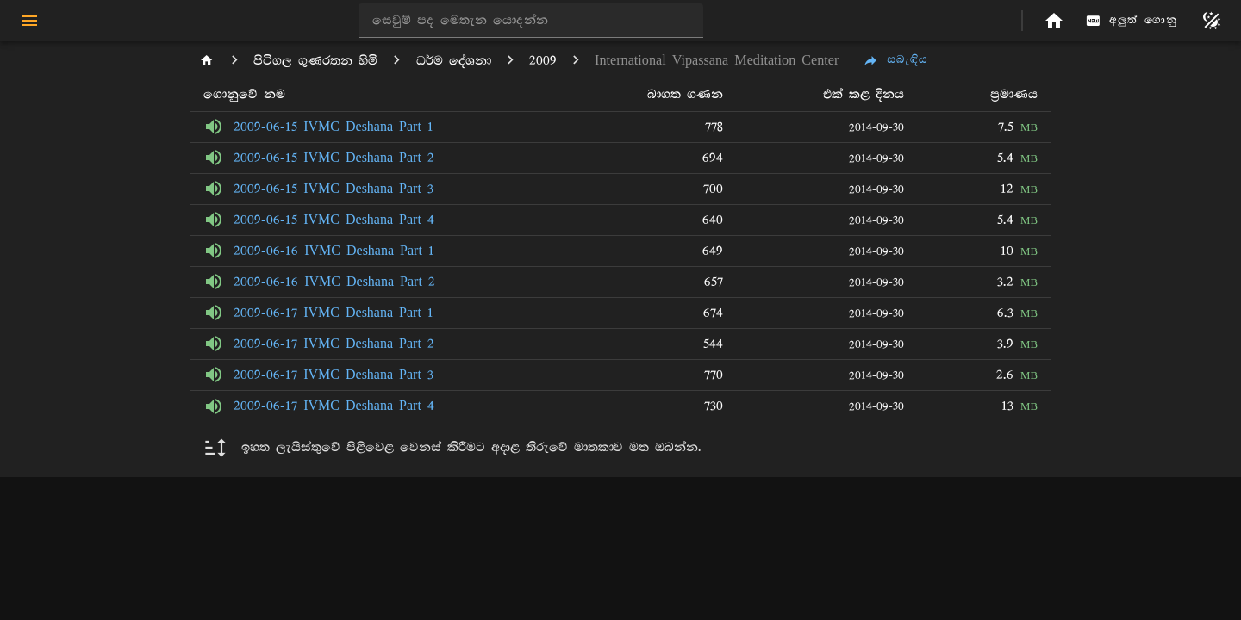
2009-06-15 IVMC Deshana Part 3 (333, 189)
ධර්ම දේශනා (453, 60)
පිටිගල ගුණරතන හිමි (315, 60)
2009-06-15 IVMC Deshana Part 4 (334, 220)
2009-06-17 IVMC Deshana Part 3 (333, 375)
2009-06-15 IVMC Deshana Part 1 (333, 127)
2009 (543, 60)
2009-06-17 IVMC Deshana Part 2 (334, 344)
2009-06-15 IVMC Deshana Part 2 (334, 158)
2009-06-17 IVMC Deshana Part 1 (333, 313)
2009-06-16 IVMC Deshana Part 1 (334, 251)
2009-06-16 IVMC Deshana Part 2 (334, 282)
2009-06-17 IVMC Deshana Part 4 (334, 406)
